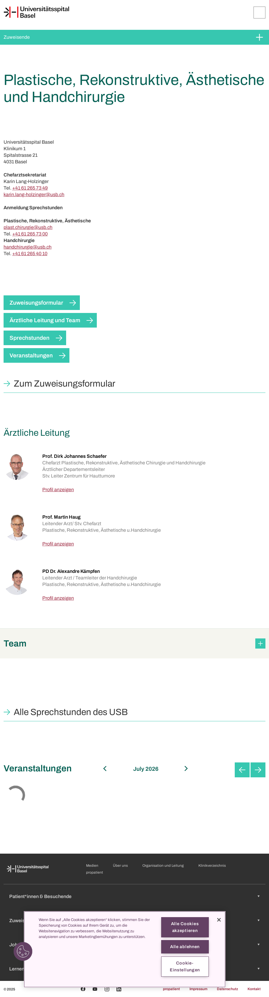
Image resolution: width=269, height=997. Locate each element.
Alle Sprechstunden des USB (71, 712)
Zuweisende (17, 37)
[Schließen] (219, 919)
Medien (92, 865)
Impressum (198, 989)
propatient (94, 872)
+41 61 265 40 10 (29, 253)
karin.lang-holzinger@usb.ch (34, 194)
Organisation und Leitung (163, 865)
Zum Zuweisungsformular (64, 383)
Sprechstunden (29, 338)
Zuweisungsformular (36, 303)
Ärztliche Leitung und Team (45, 320)
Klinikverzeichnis (212, 865)
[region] (125, 949)
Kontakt (254, 989)
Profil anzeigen (58, 489)
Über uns (120, 865)
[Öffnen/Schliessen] (259, 12)
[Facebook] (83, 989)
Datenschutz (227, 989)
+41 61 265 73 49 (30, 187)
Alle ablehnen (185, 946)
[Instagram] (107, 989)
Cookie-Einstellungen (185, 966)
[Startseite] (36, 12)
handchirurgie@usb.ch (28, 246)
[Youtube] (95, 989)
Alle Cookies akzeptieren (185, 927)
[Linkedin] (118, 989)
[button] (134, 643)
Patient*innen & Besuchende (40, 896)
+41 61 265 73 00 (30, 233)
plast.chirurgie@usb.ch (28, 227)
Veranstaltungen (31, 355)
